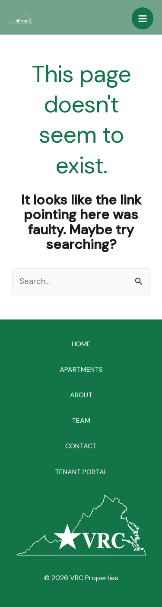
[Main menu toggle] (143, 18)
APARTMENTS (81, 369)
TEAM (81, 420)
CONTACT (81, 445)
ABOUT (81, 394)
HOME (81, 343)
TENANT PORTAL (81, 471)
